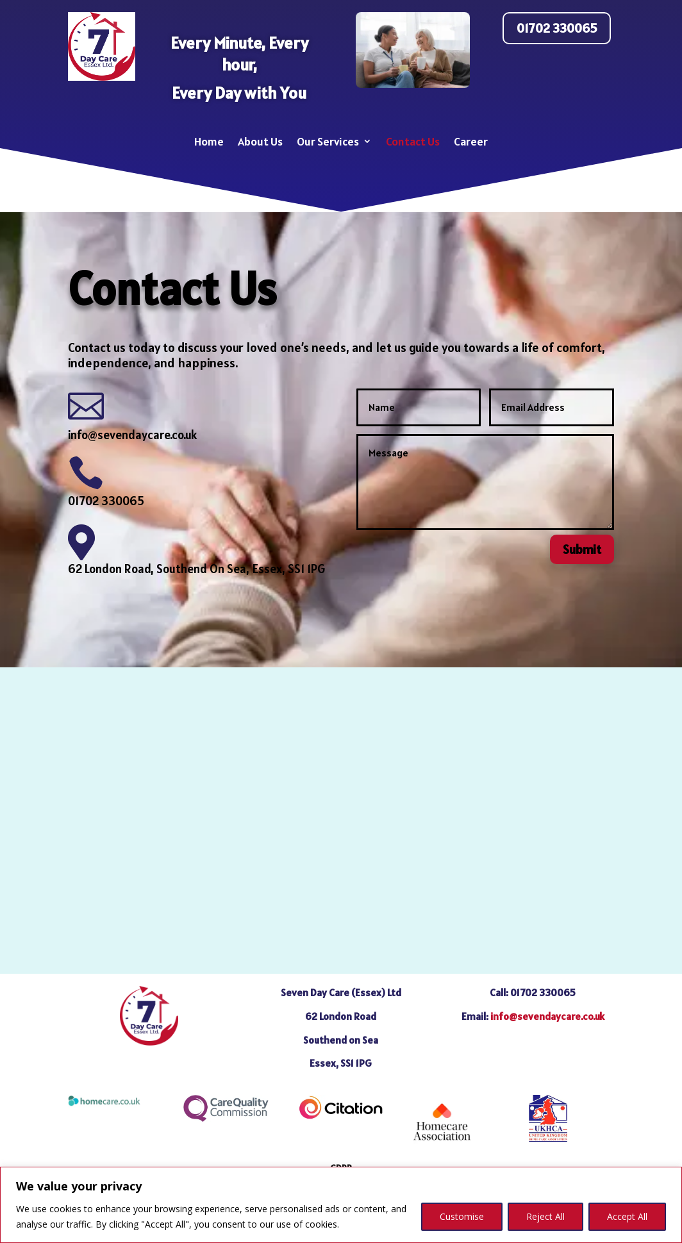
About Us (260, 141)
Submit (582, 549)
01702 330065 (557, 28)
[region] (341, 1205)
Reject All (545, 1216)
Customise (462, 1216)
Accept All (627, 1216)
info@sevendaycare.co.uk (132, 434)
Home (209, 141)
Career (471, 141)
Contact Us (413, 141)
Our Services (328, 141)
